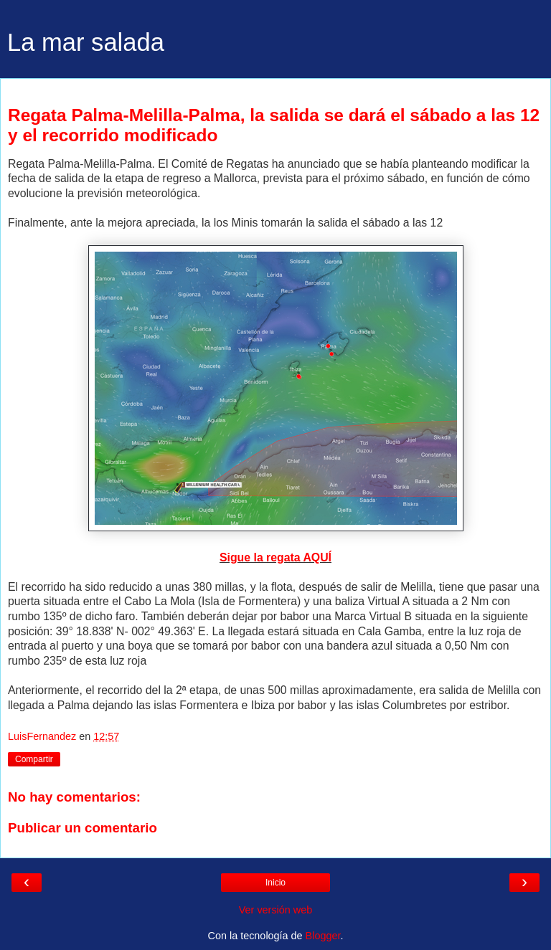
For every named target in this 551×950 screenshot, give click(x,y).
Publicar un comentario (82, 827)
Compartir (34, 759)
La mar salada (85, 42)
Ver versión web (275, 910)
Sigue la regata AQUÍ (275, 557)
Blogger (323, 935)
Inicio (275, 883)
